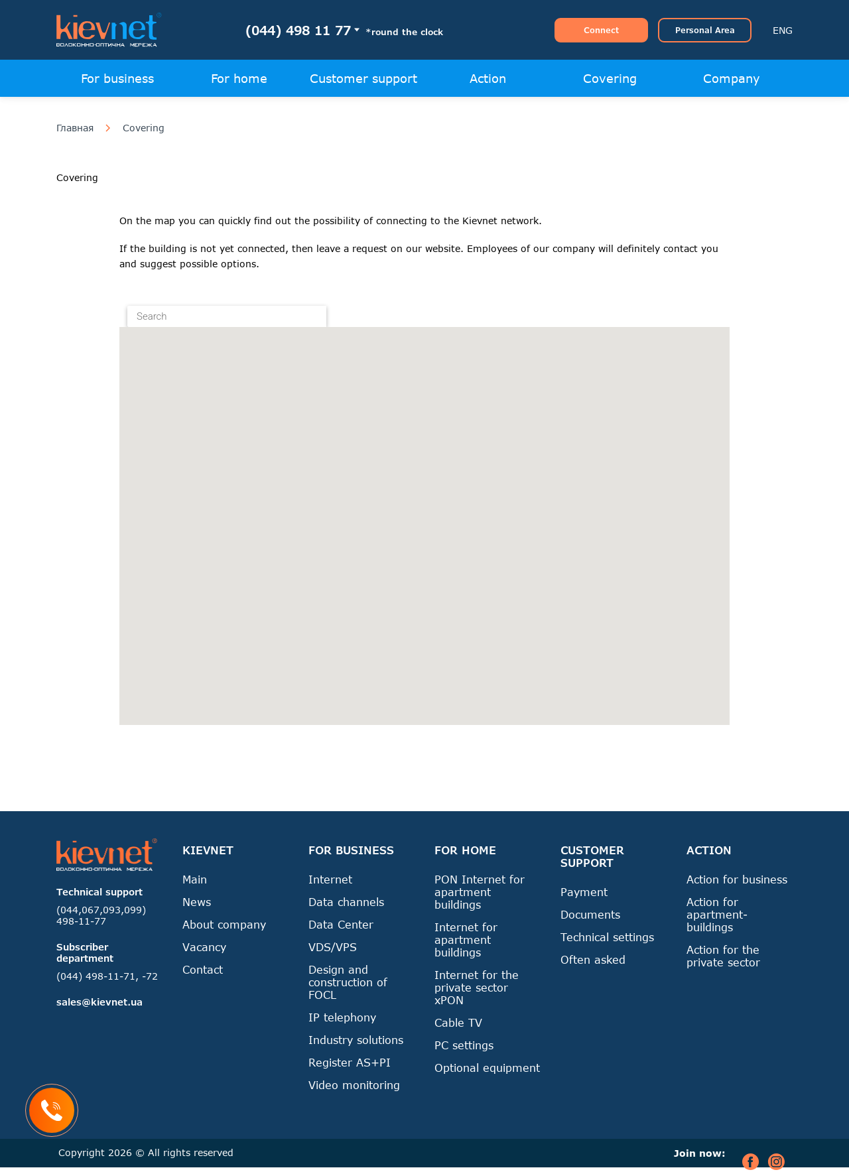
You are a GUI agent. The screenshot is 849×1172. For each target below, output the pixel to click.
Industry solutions (355, 1039)
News (196, 901)
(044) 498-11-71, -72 (107, 976)
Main (194, 879)
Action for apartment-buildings (717, 914)
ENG (783, 30)
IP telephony (342, 1017)
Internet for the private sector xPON (476, 987)
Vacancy (204, 947)
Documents (590, 914)
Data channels (346, 901)
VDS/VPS (332, 947)
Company (731, 78)
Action (488, 78)
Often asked (592, 959)
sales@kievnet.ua (99, 1002)
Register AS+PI (349, 1062)
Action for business (736, 879)
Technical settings (607, 937)
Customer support (363, 78)
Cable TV (458, 1022)
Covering (610, 78)
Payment (584, 891)
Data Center (340, 924)
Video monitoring (354, 1084)
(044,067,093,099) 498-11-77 (101, 915)
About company (224, 924)
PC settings (463, 1045)
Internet (330, 879)
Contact (202, 969)
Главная (75, 128)
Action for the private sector (723, 955)
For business (117, 78)
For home (239, 78)
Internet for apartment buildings (465, 939)
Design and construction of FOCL (347, 982)
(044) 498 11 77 (298, 30)
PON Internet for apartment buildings (479, 892)
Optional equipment (487, 1067)
